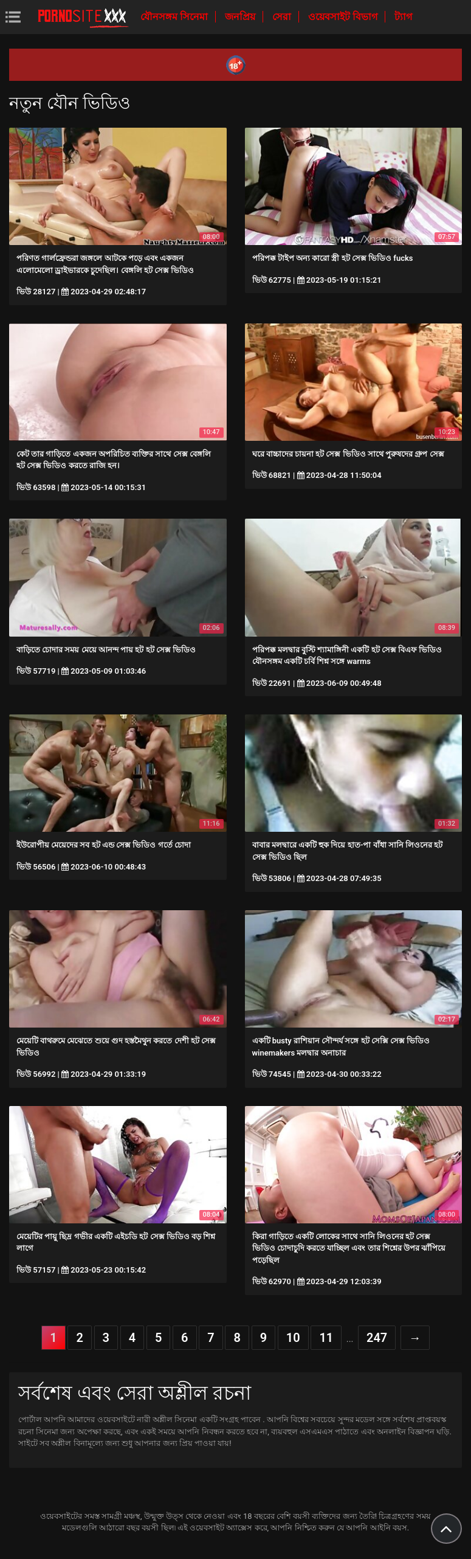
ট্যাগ (403, 16)
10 (293, 1337)
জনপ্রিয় (241, 16)
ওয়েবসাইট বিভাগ (344, 16)
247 (376, 1337)
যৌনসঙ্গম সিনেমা (175, 16)
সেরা (283, 16)
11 (326, 1337)
